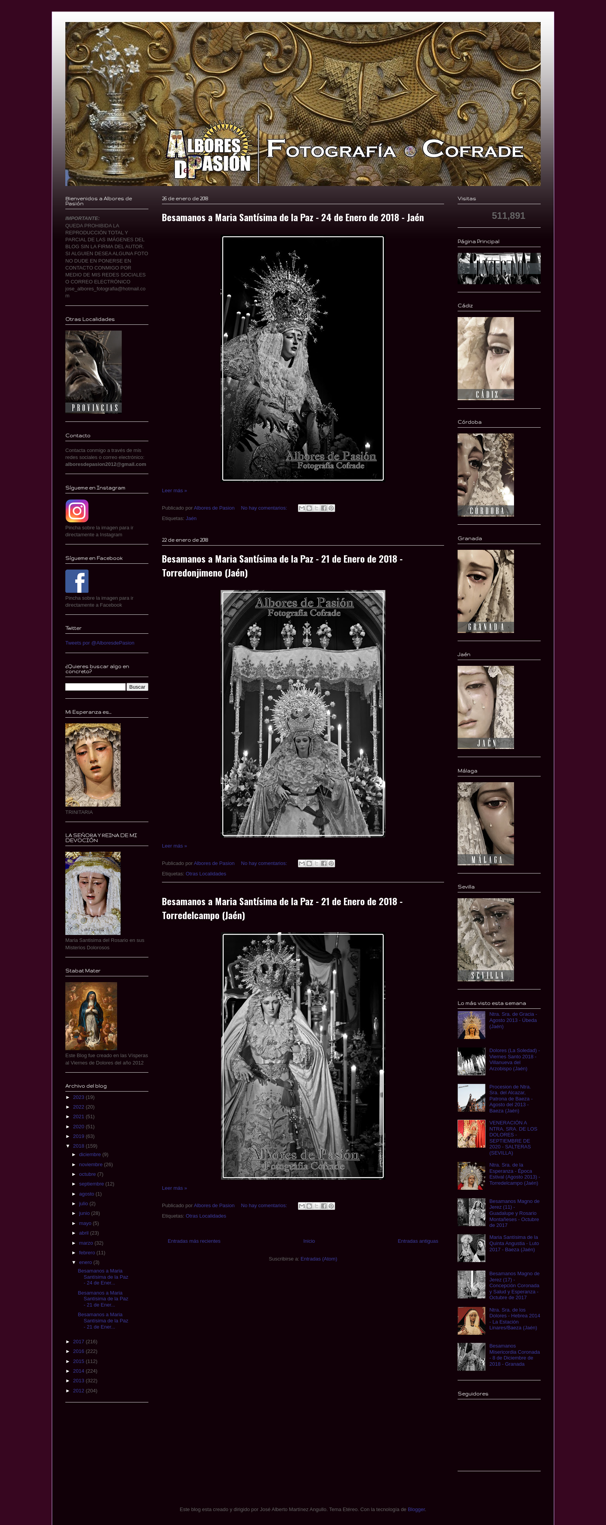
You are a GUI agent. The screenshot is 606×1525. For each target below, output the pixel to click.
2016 (79, 1351)
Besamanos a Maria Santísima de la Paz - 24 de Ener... (103, 1277)
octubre (88, 1174)
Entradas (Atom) (319, 1259)
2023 (79, 1097)
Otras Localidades (206, 874)
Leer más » (174, 490)
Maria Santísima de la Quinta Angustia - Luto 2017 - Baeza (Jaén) (514, 1243)
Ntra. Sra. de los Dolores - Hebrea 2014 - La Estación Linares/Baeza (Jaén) (514, 1319)
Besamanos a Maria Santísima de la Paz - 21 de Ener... (103, 1299)
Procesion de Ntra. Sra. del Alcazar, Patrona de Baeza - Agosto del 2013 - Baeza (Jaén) (511, 1099)
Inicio (309, 1241)
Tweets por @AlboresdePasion (99, 643)
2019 (79, 1136)
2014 (79, 1371)
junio (85, 1213)
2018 (79, 1146)
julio (84, 1203)
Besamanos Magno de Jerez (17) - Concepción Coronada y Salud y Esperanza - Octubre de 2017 (514, 1285)
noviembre (91, 1164)
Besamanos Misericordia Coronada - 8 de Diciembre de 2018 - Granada (514, 1355)
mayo (86, 1223)
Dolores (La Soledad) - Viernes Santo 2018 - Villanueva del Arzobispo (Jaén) (514, 1059)
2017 (79, 1341)
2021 (79, 1116)
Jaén (191, 518)
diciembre (90, 1154)
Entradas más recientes (194, 1241)
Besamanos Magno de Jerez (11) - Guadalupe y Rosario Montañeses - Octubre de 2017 (514, 1213)
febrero (88, 1252)
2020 (79, 1126)
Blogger (416, 1509)
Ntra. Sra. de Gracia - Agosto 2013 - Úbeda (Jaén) (513, 1020)
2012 (79, 1391)
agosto (87, 1194)
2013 (79, 1380)
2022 (79, 1107)
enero (86, 1262)
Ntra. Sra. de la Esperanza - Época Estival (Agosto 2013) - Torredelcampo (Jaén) (514, 1174)
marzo (87, 1243)
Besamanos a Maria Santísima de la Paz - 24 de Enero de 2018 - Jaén (293, 217)
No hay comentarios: (265, 508)
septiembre (92, 1184)
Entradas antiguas (418, 1241)
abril (84, 1233)
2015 (79, 1361)
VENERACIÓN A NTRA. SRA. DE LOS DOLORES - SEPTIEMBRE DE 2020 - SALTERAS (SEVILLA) (513, 1138)
